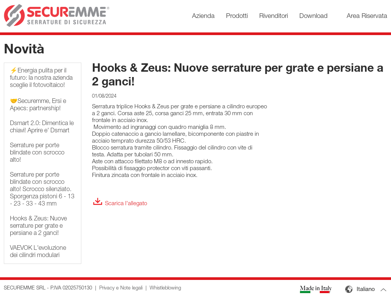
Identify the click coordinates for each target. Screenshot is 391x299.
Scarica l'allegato (119, 204)
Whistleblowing (165, 288)
